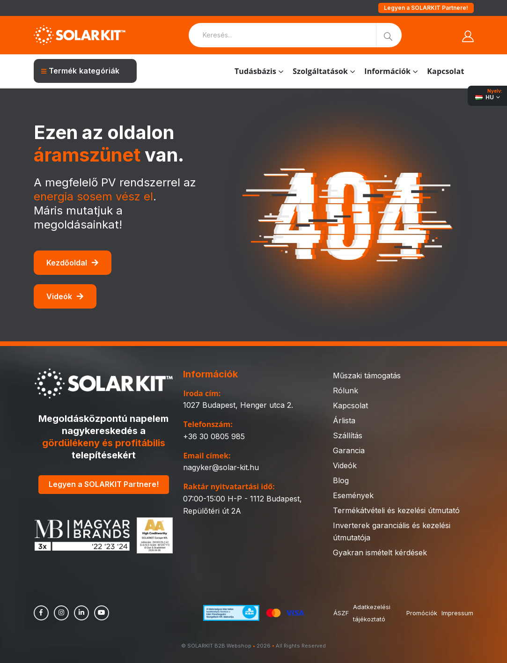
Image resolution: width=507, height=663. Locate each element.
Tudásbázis (255, 71)
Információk (387, 71)
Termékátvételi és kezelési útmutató (396, 510)
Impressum (457, 613)
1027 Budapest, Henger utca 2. (238, 405)
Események (353, 495)
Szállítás (347, 435)
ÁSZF (341, 613)
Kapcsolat (445, 71)
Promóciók (421, 613)
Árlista (344, 420)
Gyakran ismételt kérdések (380, 552)
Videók (64, 296)
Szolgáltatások (320, 71)
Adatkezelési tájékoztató (372, 613)
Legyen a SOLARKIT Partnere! (426, 7)
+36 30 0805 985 (214, 436)
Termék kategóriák (80, 70)
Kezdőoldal (72, 262)
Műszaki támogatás (367, 375)
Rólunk (345, 390)
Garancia (349, 450)
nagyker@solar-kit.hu (221, 467)
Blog (341, 480)
